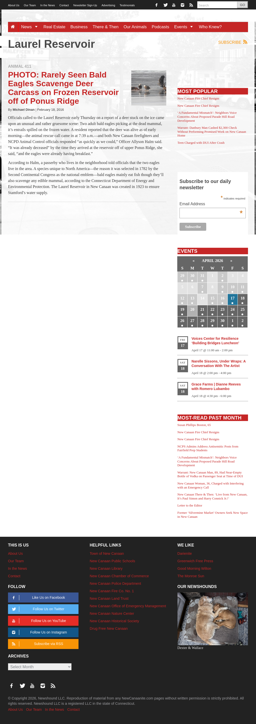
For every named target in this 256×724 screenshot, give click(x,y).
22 (212, 309)
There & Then (106, 26)
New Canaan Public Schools (112, 561)
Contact (64, 5)
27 (192, 320)
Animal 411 (19, 66)
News (31, 26)
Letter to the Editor (190, 505)
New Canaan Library (106, 568)
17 (232, 298)
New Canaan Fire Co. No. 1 (112, 591)
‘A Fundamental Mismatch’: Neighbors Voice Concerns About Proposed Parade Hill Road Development (207, 116)
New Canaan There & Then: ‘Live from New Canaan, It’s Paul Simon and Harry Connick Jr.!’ (213, 496)
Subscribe (233, 42)
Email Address (211, 204)
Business (79, 26)
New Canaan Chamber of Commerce (119, 576)
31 (202, 276)
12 (182, 298)
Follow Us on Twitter (37, 609)
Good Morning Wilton (194, 568)
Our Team (30, 5)
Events (185, 26)
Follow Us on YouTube (38, 621)
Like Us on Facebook (37, 597)
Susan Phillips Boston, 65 (194, 425)
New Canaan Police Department (115, 584)
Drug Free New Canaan (109, 628)
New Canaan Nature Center (112, 614)
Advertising (108, 5)
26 (182, 320)
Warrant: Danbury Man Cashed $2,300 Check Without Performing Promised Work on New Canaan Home (212, 131)
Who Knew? (210, 26)
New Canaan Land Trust (109, 598)
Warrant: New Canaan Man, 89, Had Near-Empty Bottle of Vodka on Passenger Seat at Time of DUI (210, 474)
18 (242, 298)
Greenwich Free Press (195, 561)
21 (202, 309)
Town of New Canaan (107, 554)
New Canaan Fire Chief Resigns (199, 98)
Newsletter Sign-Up (85, 5)
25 (242, 309)
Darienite (185, 554)
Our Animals (135, 26)
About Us (13, 5)
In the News (47, 5)
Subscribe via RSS (36, 643)
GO (242, 5)
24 (232, 309)
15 (212, 298)
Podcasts (160, 26)
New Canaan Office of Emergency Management (128, 606)
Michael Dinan (24, 110)
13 (192, 298)
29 (182, 276)
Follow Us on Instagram (38, 632)
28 (202, 320)
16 (222, 298)
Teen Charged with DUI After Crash (201, 142)
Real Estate (55, 26)
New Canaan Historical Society (114, 621)
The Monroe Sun (191, 576)
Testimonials (127, 5)
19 (182, 309)
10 (232, 287)
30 (192, 276)
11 (242, 287)
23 (222, 309)
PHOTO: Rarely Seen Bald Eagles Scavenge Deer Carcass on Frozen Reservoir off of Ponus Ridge (63, 88)
